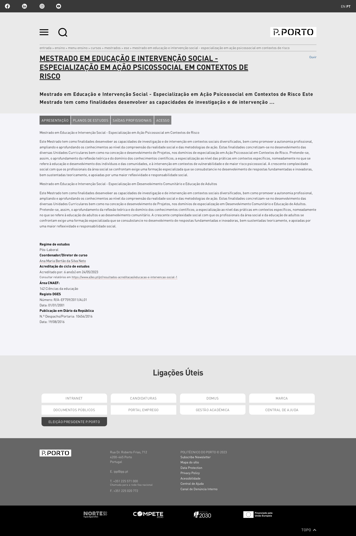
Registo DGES (50, 294)
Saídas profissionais (132, 120)
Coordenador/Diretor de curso (64, 255)
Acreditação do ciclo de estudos (64, 266)
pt (348, 6)
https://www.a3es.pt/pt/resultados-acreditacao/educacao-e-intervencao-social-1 (124, 277)
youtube (58, 6)
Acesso (163, 120)
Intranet (74, 398)
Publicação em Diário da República (67, 310)
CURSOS (96, 47)
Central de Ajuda (282, 409)
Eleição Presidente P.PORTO (74, 421)
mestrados (112, 47)
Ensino (60, 47)
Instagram (41, 6)
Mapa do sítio (189, 462)
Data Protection (191, 467)
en (343, 6)
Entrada (45, 47)
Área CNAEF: (50, 282)
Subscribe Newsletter (195, 457)
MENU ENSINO (78, 47)
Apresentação (55, 120)
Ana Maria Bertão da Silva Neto (63, 260)
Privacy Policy (190, 473)
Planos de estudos (90, 120)
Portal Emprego (143, 409)
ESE (126, 47)
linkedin (24, 6)
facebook (7, 6)
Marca (282, 398)
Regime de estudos (55, 244)
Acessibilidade (190, 478)
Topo (308, 529)
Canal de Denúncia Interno (199, 489)
